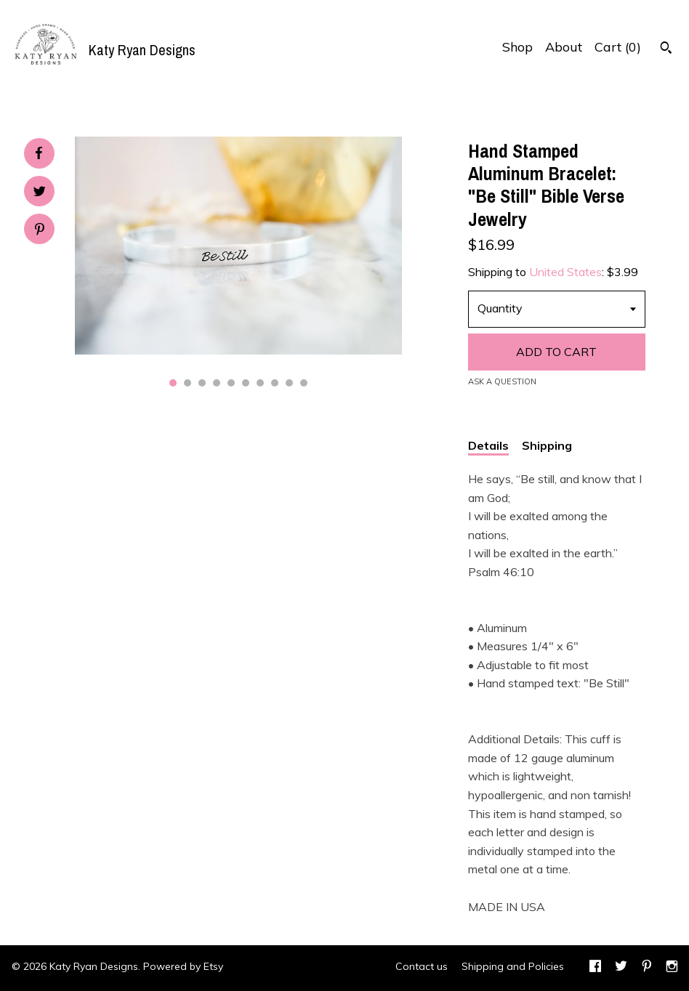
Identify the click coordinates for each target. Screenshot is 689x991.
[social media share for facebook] (38, 153)
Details (488, 445)
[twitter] (621, 968)
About (563, 47)
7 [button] (260, 383)
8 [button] (274, 383)
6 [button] (245, 383)
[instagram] (671, 968)
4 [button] (216, 383)
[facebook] (595, 968)
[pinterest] (647, 968)
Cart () (618, 47)
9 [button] (289, 383)
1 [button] (173, 383)
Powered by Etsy (183, 966)
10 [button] (303, 383)
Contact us (421, 966)
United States (565, 271)
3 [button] (202, 383)
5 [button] (231, 383)
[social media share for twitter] (39, 193)
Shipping (547, 445)
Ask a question (502, 381)
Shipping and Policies (513, 966)
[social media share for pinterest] (39, 231)
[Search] (666, 49)
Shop (517, 47)
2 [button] (187, 383)
